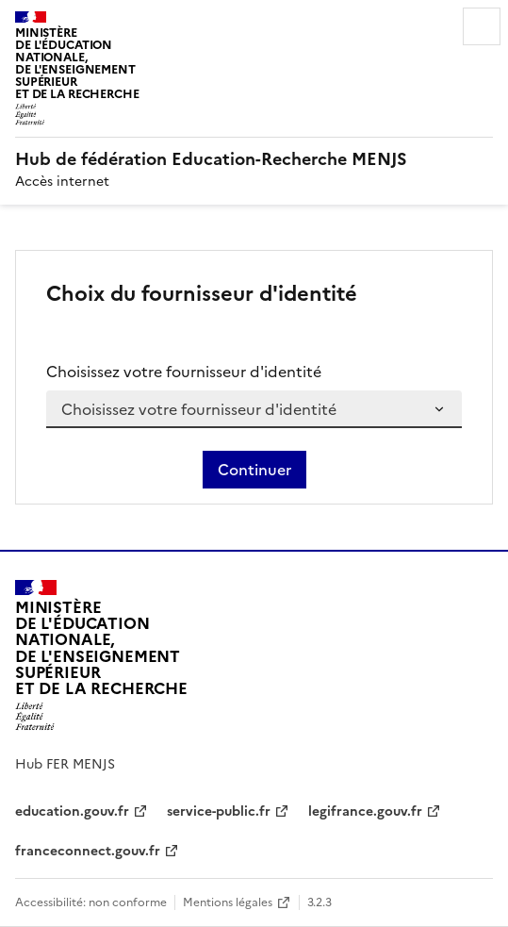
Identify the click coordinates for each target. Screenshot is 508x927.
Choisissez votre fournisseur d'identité (183, 371)
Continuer (254, 469)
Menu (481, 26)
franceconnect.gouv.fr (87, 851)
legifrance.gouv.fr (365, 811)
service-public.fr (218, 811)
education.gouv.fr (72, 811)
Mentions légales (227, 902)
